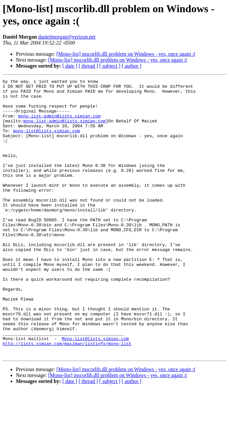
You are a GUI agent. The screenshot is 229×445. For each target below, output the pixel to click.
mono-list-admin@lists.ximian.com (59, 124)
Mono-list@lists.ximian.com (95, 391)
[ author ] (132, 66)
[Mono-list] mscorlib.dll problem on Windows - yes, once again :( (126, 54)
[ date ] (69, 66)
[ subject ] (109, 66)
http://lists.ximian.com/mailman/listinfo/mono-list (67, 397)
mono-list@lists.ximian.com (46, 141)
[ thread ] (88, 66)
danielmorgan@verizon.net (67, 37)
